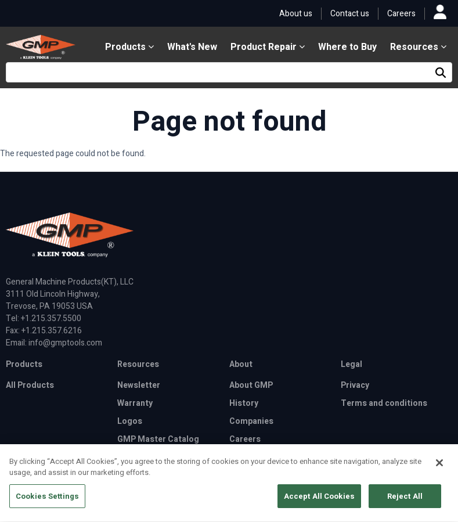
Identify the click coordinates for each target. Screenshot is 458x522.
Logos (129, 421)
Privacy (355, 385)
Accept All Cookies (319, 501)
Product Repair (267, 47)
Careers (401, 14)
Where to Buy (347, 47)
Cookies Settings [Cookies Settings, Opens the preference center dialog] (47, 501)
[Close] (439, 468)
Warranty (135, 403)
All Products (30, 385)
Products (129, 47)
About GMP (251, 385)
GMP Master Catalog (158, 439)
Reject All (405, 501)
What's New (192, 47)
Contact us (349, 14)
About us (295, 14)
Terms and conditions (384, 403)
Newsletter (138, 385)
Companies (251, 421)
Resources (418, 47)
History (243, 403)
